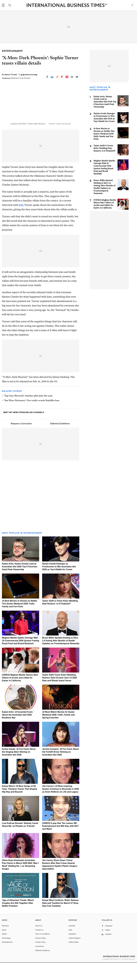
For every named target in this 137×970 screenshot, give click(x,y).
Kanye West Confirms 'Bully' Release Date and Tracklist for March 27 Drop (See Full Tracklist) (60, 911)
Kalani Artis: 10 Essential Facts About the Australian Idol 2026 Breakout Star (17, 722)
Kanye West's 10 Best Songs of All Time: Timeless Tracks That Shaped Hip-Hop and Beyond (19, 796)
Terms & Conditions (42, 941)
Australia (72, 933)
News (4, 937)
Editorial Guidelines (60, 431)
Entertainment (7, 950)
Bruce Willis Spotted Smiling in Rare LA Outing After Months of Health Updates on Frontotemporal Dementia (60, 648)
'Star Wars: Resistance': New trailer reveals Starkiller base (31, 408)
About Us (38, 933)
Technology (6, 945)
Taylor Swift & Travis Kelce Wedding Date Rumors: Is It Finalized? (104, 148)
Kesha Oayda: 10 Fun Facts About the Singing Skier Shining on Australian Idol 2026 (19, 759)
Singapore (72, 941)
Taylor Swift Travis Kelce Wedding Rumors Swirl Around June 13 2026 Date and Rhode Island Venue (59, 685)
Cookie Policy (40, 950)
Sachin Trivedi (11, 74)
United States (74, 950)
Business (5, 933)
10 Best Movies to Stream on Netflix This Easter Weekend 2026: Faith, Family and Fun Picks (19, 611)
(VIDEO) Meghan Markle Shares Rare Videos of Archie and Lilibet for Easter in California (20, 685)
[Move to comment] (77, 77)
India (70, 937)
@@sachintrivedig (29, 74)
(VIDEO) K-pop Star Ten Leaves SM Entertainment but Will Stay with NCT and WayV (60, 834)
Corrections (39, 954)
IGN (21, 212)
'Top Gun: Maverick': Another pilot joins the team (28, 403)
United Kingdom (75, 945)
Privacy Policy (40, 945)
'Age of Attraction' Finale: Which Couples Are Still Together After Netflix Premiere (18, 911)
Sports (4, 941)
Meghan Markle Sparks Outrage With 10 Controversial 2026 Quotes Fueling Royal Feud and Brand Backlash (20, 648)
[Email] (72, 77)
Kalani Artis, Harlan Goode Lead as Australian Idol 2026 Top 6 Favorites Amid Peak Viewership (19, 574)
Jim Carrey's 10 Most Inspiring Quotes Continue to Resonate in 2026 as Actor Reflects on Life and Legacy (60, 796)
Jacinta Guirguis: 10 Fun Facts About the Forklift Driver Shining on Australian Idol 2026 (60, 759)
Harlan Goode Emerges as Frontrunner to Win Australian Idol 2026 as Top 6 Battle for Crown (59, 574)
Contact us (39, 937)
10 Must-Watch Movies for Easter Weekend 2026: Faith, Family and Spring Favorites (58, 722)
